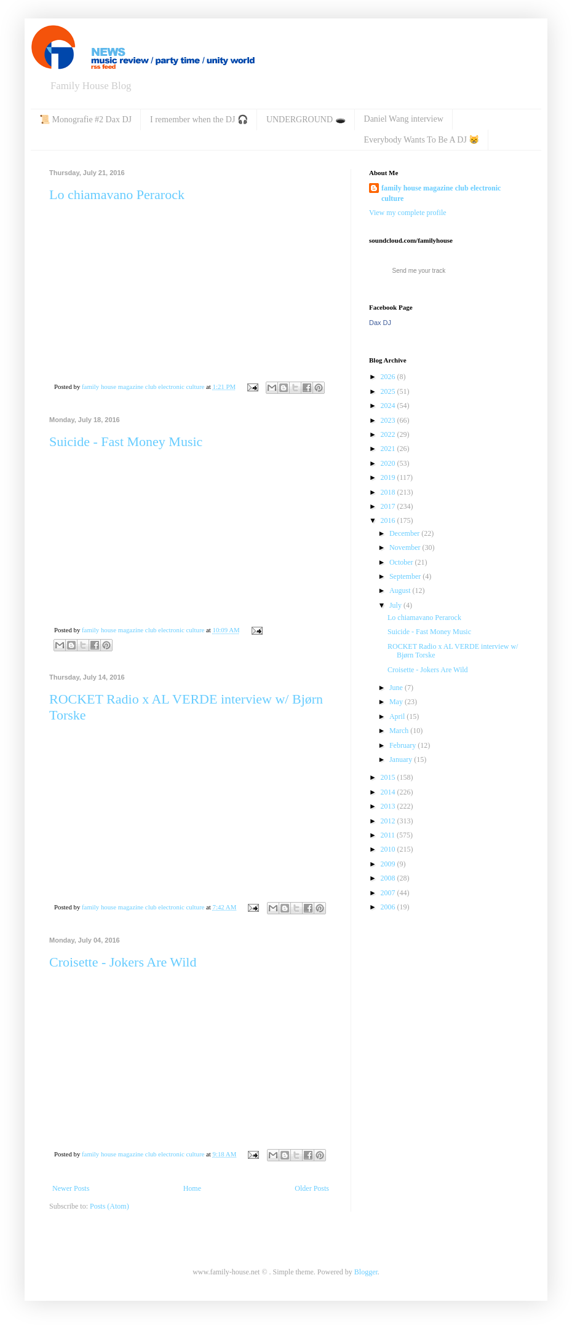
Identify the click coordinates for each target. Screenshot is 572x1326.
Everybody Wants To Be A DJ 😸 (422, 139)
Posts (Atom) (109, 1206)
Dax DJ (380, 322)
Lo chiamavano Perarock (117, 194)
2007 (389, 893)
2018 (389, 492)
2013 (389, 806)
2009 (389, 864)
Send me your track (419, 270)
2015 (389, 777)
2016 (389, 520)
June (397, 687)
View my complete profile (408, 212)
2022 (389, 434)
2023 (389, 420)
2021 (389, 448)
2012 (389, 821)
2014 (389, 792)
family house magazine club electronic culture (441, 193)
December (405, 533)
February (403, 745)
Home (192, 1188)
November (406, 547)
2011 (389, 835)
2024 (389, 405)
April (398, 716)
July (396, 605)
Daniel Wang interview (403, 119)
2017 (389, 506)
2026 (389, 376)
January (401, 759)
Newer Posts (70, 1188)
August (401, 590)
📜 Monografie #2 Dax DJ (85, 119)
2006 (389, 907)
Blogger (366, 1272)
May (397, 701)
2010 (389, 849)
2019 (389, 477)
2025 (389, 391)
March (399, 730)
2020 (389, 463)
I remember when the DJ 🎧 (199, 119)
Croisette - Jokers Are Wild (122, 962)
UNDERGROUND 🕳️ (306, 119)
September (406, 576)
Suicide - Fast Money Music (125, 441)
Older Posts (312, 1188)
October (402, 562)
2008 (389, 878)
